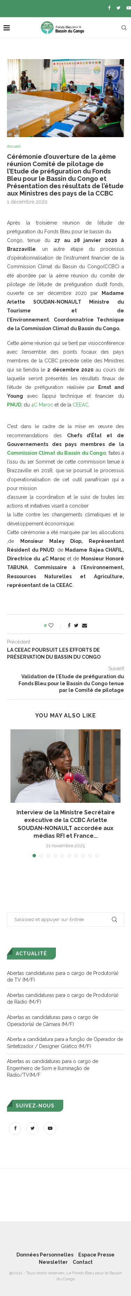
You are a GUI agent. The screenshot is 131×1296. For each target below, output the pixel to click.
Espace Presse (96, 1255)
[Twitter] (118, 7)
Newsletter (53, 1262)
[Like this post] (56, 625)
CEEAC (80, 405)
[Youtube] (128, 7)
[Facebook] (109, 7)
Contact (83, 1262)
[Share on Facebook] (69, 625)
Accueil (13, 146)
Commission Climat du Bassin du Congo (56, 453)
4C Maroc (42, 405)
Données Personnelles (44, 1255)
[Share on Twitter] (76, 625)
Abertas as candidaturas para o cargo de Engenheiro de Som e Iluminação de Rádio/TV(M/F (52, 1068)
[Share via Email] (84, 625)
